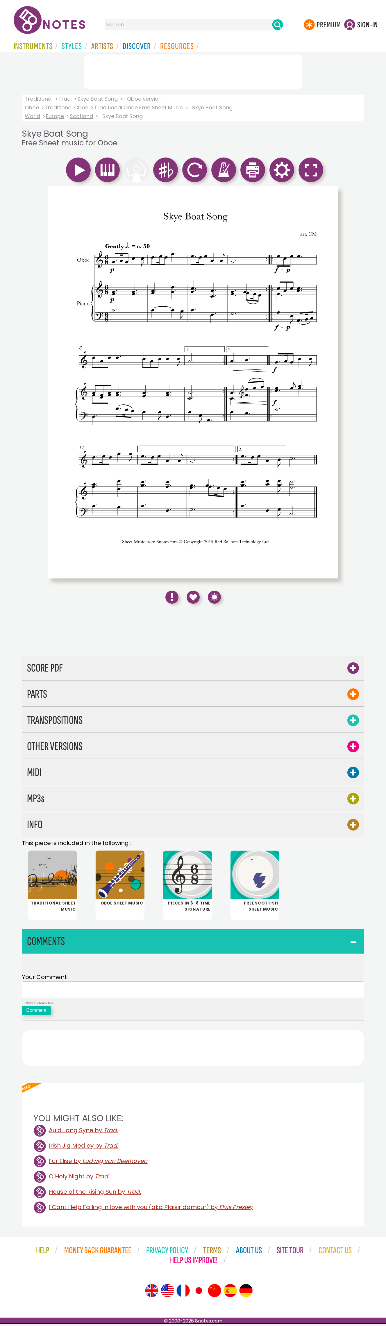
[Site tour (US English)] (167, 1293)
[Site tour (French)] (183, 1293)
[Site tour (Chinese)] (214, 1293)
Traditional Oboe (66, 107)
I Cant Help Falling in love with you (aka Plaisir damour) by (151, 1209)
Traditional (39, 98)
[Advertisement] (193, 70)
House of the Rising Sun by (95, 1194)
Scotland (81, 116)
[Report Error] (171, 597)
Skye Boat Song (97, 98)
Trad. (65, 98)
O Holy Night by (79, 1179)
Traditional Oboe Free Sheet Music (138, 107)
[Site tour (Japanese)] (199, 1293)
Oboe (32, 107)
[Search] (277, 24)
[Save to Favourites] (193, 597)
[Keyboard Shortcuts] (214, 597)
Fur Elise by (98, 1163)
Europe (55, 116)
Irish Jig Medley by (83, 1148)
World (32, 116)
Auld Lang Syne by (83, 1132)
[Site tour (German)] (246, 1293)
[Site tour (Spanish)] (230, 1293)
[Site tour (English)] (151, 1293)
